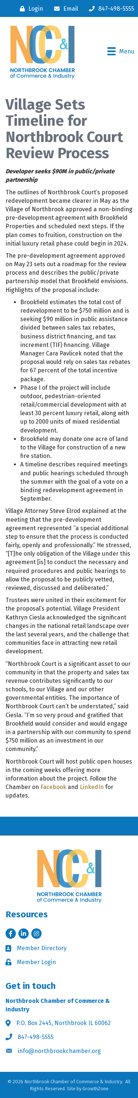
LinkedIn (92, 787)
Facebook (53, 787)
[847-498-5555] (109, 8)
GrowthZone (95, 1088)
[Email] (64, 8)
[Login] (29, 8)
